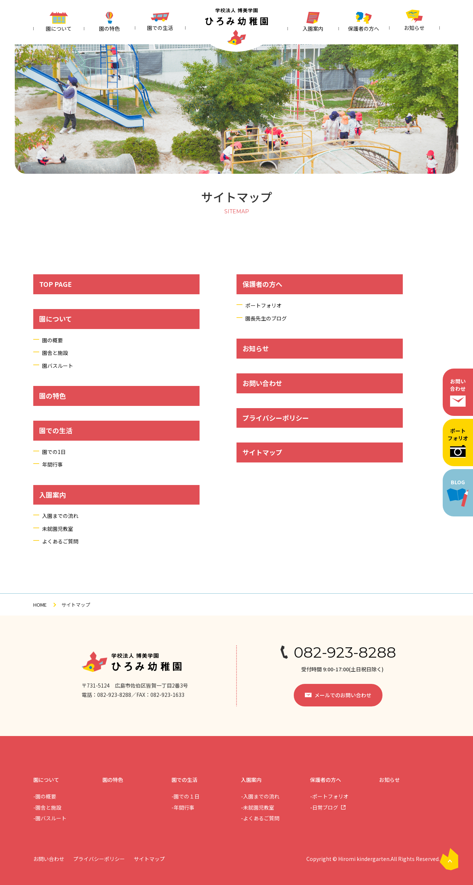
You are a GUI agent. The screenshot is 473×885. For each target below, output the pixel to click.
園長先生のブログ (266, 318)
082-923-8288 (345, 652)
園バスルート (57, 365)
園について (55, 318)
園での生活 (55, 430)
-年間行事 (182, 807)
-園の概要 (44, 796)
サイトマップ (262, 452)
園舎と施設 (55, 352)
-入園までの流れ (260, 796)
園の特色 (52, 395)
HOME (40, 604)
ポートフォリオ (458, 442)
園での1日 (54, 451)
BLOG (458, 492)
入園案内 (52, 494)
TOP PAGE (55, 284)
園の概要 (52, 340)
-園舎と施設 (47, 807)
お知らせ (255, 348)
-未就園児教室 (257, 807)
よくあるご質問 (60, 541)
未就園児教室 (57, 528)
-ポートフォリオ (329, 796)
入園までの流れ (60, 515)
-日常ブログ (324, 807)
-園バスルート (50, 818)
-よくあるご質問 (260, 818)
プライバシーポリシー (275, 418)
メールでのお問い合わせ (342, 695)
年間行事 (52, 464)
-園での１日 (185, 796)
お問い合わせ (458, 391)
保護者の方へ (262, 284)
